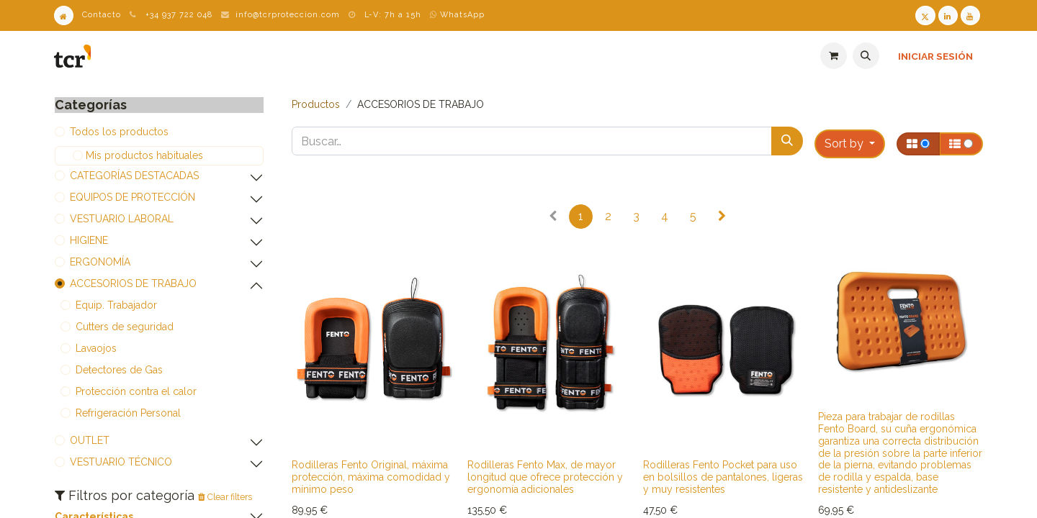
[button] (866, 55)
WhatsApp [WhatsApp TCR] (457, 14)
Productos (316, 104)
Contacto (101, 14)
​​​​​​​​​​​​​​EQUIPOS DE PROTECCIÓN (132, 197)
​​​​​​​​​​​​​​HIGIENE (89, 240)
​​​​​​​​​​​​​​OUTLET (89, 440)
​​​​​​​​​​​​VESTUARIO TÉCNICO (121, 462)
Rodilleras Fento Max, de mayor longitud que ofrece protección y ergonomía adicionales (545, 477)
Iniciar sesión (935, 56)
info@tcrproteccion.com (287, 14)
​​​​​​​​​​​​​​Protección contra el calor (136, 391)
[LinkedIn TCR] (948, 15)
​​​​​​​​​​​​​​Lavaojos (96, 348)
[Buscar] (787, 141)
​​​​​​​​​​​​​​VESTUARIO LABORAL (122, 218)
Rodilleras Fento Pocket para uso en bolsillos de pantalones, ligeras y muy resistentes (723, 477)
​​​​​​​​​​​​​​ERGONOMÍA (100, 262)
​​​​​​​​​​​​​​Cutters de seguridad (125, 326)
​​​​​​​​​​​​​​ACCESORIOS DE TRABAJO (133, 283)
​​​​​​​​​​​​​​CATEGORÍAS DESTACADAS (134, 175)
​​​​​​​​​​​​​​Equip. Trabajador (116, 305)
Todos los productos (119, 131)
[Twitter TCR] (925, 15)
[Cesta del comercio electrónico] (833, 55)
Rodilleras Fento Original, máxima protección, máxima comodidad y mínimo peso (371, 477)
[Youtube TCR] (970, 15)
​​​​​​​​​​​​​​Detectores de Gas (119, 370)
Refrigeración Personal (128, 413)
